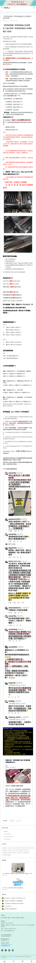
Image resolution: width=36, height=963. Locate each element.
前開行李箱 (24, 848)
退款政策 (14, 917)
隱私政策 (18, 917)
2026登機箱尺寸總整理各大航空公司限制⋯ (13, 903)
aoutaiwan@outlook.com (6, 944)
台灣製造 (4, 848)
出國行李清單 (30, 848)
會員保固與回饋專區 (8, 836)
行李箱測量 (5, 852)
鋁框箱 (14, 852)
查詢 (2, 917)
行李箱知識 (26, 850)
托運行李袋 (18, 848)
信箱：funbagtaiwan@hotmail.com (9, 928)
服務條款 (22, 917)
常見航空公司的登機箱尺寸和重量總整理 (12, 901)
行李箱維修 (19, 852)
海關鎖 (9, 852)
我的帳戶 (9, 917)
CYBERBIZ (3, 958)
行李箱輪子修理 (26, 852)
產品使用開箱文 (7, 839)
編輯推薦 (12, 820)
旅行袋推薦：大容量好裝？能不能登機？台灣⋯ (14, 898)
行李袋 (13, 848)
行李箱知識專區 (7, 834)
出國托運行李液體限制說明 (9, 909)
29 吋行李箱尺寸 (7, 906)
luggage (18, 820)
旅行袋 (9, 848)
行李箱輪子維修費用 (7, 855)
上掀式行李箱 (15, 850)
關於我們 (5, 917)
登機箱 (21, 850)
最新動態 (6, 831)
